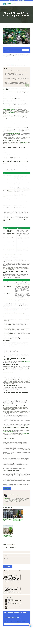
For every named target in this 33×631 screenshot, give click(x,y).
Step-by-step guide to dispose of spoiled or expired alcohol (11, 580)
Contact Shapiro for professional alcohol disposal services (11, 592)
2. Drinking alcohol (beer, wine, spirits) (9, 574)
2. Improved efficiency (7, 586)
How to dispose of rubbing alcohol (8, 576)
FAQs (3, 593)
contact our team (10, 65)
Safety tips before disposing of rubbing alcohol (10, 577)
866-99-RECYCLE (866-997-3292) (19, 0)
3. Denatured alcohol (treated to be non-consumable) (11, 575)
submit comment (7, 566)
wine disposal (11, 112)
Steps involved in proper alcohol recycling (9, 591)
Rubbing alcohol (5, 103)
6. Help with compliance (7, 590)
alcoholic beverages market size (9, 109)
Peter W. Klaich (11, 494)
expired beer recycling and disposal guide (19, 124)
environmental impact (13, 370)
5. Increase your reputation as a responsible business (10, 589)
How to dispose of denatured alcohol (8, 581)
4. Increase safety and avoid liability (8, 588)
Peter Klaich (6, 498)
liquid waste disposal (26, 433)
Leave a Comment (11, 45)
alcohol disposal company (26, 361)
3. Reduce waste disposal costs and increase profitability (11, 587)
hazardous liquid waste (24, 142)
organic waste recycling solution (8, 431)
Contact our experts (7, 488)
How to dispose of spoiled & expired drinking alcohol (10, 579)
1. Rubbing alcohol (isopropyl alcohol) (8, 573)
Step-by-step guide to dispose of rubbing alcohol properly (11, 578)
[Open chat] (30, 625)
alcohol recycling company (10, 465)
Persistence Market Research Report (14, 133)
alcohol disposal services (10, 64)
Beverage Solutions (11, 544)
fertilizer (27, 425)
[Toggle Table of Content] (20, 570)
